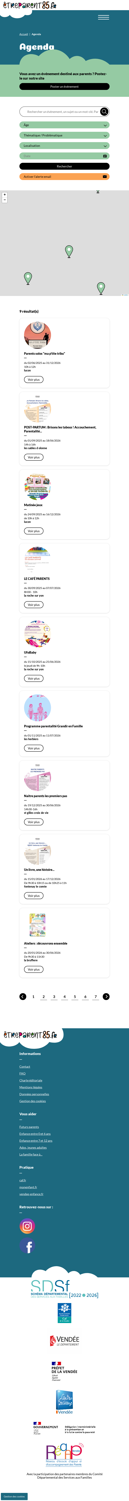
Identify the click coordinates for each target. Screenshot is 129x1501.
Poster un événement (64, 86)
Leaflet (124, 295)
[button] (28, 278)
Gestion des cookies (14, 1496)
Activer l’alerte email (37, 176)
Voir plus (34, 379)
